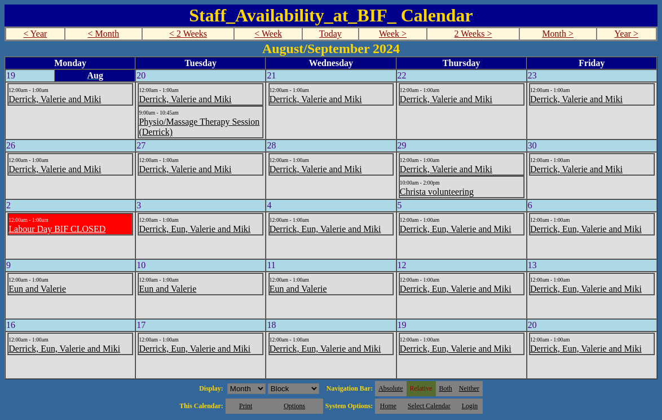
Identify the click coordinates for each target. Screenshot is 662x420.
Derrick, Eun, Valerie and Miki (194, 229)
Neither (469, 388)
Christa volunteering (437, 191)
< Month (103, 33)
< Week (268, 33)
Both (445, 388)
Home (388, 406)
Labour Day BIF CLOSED (56, 229)
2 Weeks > (473, 33)
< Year (35, 33)
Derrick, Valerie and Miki (54, 99)
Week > (393, 33)
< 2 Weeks (188, 33)
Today (330, 33)
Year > (627, 33)
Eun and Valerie (37, 289)
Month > (557, 33)
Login (470, 406)
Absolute (390, 388)
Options (294, 406)
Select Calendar (429, 406)
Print (245, 406)
